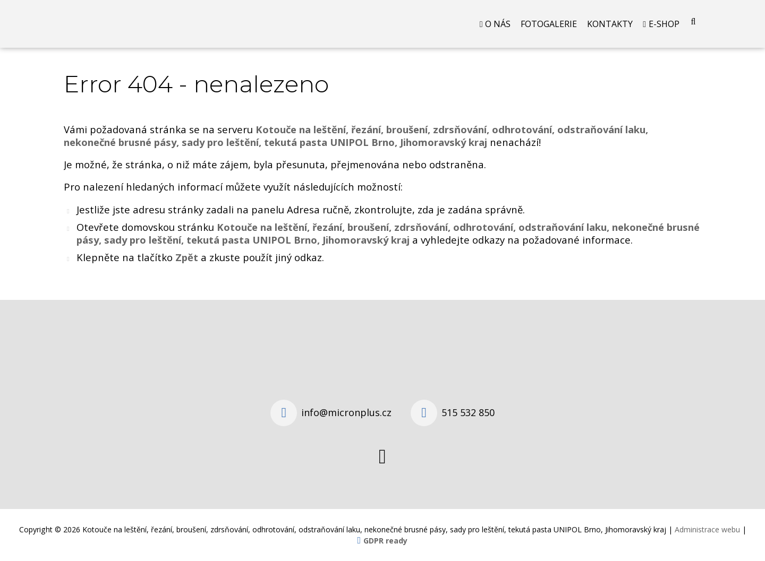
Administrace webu (707, 529)
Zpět (186, 257)
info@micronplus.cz (346, 412)
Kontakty (610, 24)
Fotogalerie (549, 24)
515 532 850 (468, 412)
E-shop (664, 24)
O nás (498, 24)
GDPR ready (385, 541)
